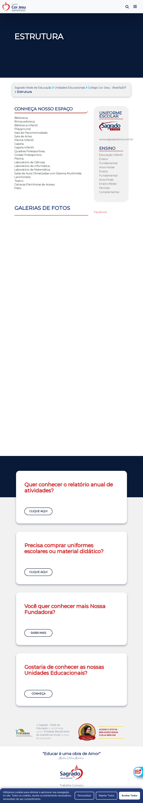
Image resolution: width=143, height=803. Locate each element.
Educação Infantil (111, 155)
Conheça (38, 693)
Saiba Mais (38, 632)
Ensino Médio (108, 183)
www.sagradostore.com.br (116, 139)
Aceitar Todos (129, 795)
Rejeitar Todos (106, 795)
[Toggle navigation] (135, 6)
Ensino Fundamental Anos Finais (108, 175)
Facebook (100, 212)
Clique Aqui (38, 511)
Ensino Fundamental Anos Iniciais (108, 163)
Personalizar (84, 795)
